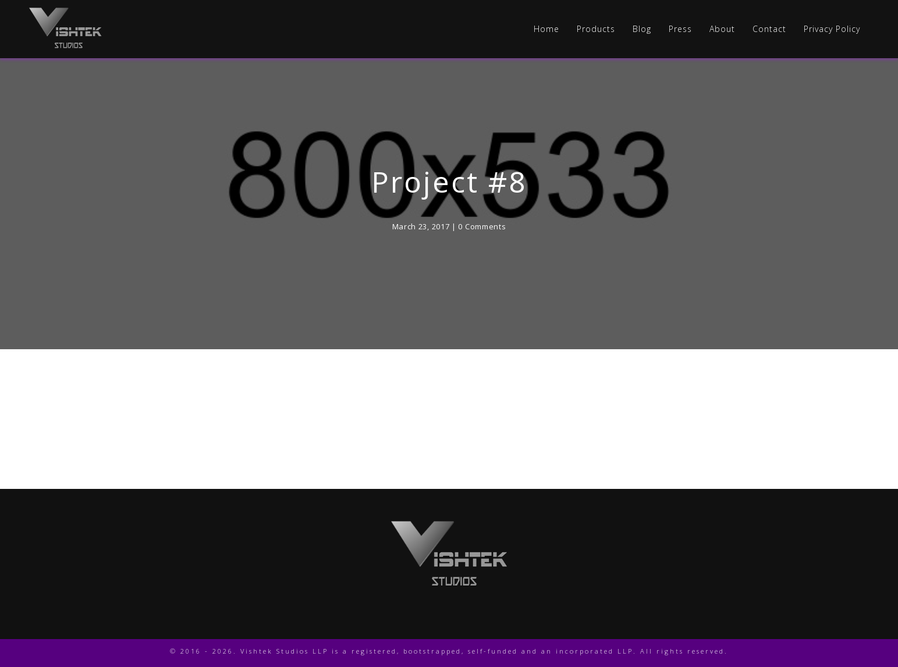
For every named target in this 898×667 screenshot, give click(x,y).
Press (680, 29)
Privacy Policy (832, 29)
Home (546, 29)
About (722, 29)
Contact (769, 29)
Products (596, 29)
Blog (642, 29)
